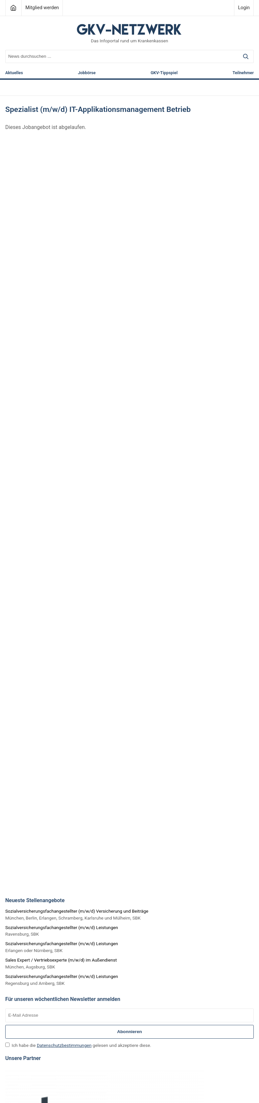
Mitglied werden (42, 8)
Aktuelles (14, 73)
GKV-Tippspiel (164, 73)
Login (244, 8)
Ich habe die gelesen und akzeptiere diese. (78, 1045)
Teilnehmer (243, 73)
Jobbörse (87, 73)
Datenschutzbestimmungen (64, 1045)
